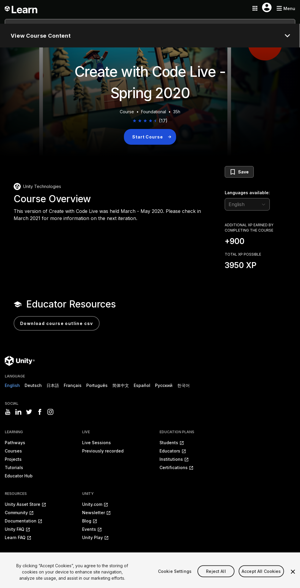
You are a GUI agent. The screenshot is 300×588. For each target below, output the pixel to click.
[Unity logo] (20, 361)
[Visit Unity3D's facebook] (40, 412)
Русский (164, 385)
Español (142, 385)
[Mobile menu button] (285, 8)
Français (73, 385)
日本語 (53, 385)
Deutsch (33, 385)
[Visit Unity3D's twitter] (29, 412)
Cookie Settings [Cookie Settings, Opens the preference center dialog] (175, 578)
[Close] (292, 579)
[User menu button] (267, 7)
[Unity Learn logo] (21, 8)
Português (97, 385)
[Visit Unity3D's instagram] (50, 412)
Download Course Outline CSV (56, 323)
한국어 (183, 385)
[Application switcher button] (255, 8)
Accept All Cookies (261, 578)
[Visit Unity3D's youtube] (8, 412)
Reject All (216, 578)
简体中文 (120, 385)
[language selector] (247, 204)
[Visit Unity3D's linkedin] (18, 412)
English (12, 385)
